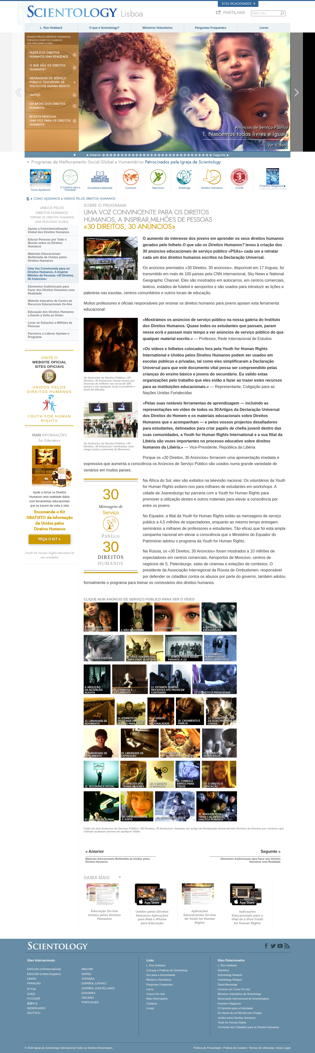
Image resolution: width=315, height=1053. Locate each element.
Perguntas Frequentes (210, 28)
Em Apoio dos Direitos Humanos (47, 106)
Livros (263, 28)
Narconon (158, 178)
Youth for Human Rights (232, 1022)
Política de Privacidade (207, 1047)
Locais (150, 1008)
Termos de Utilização (261, 1047)
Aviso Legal (283, 1047)
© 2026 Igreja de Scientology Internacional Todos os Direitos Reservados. (69, 1047)
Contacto (151, 1003)
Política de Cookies (235, 1047)
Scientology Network (230, 974)
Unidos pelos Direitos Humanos (236, 1017)
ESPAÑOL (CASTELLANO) (98, 988)
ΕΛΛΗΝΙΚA (88, 992)
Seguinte (219, 154)
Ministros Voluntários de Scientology (239, 993)
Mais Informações (157, 998)
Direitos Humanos (212, 178)
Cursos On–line (155, 993)
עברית (31, 989)
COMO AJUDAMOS (47, 198)
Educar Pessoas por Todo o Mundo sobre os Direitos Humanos (47, 243)
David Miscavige (227, 984)
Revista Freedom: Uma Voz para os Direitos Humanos (50, 120)
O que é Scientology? (104, 28)
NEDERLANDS (36, 1008)
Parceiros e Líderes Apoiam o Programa (48, 335)
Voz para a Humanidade (160, 974)
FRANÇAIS (34, 983)
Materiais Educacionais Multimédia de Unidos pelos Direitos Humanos (47, 257)
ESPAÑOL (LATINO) (94, 983)
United (35, 95)
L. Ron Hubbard (51, 28)
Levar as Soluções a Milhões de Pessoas (50, 324)
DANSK (31, 978)
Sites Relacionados (238, 3)
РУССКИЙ (33, 998)
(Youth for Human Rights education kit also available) (49, 555)
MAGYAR (87, 969)
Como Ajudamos (40, 189)
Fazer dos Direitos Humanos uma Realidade (49, 54)
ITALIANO (88, 997)
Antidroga (184, 178)
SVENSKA (88, 978)
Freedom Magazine (273, 187)
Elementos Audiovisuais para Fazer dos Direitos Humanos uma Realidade (51, 290)
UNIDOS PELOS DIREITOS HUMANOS (89, 198)
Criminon (130, 178)
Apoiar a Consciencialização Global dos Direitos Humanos (48, 230)
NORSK (86, 973)
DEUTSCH (33, 1012)
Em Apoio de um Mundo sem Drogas (240, 1012)
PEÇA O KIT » (49, 539)
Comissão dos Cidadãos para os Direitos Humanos (248, 1027)
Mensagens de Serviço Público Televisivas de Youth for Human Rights (50, 82)
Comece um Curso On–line (234, 989)
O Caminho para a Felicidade (70, 179)
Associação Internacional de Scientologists (243, 998)
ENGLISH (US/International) (44, 969)
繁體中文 (32, 1003)
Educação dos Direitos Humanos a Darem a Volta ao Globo (51, 313)
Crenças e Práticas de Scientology (167, 970)
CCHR (239, 178)
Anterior (95, 154)
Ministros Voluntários (157, 28)
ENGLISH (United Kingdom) (44, 973)
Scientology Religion (230, 979)
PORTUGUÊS (90, 1002)
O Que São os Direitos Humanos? (47, 67)
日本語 (31, 993)
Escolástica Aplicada (99, 178)
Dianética (223, 970)
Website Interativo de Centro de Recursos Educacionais (50, 302)
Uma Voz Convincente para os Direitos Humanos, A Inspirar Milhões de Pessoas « (51, 274)
